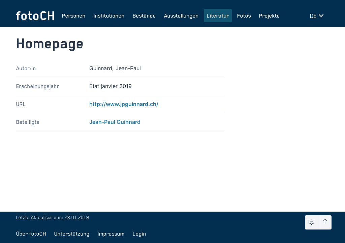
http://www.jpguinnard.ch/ (123, 104)
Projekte (269, 15)
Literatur (218, 15)
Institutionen (109, 15)
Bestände (144, 15)
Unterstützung (72, 234)
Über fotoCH (31, 234)
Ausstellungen (181, 15)
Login (139, 234)
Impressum (111, 234)
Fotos (244, 15)
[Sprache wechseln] (318, 15)
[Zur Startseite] (35, 15)
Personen (74, 15)
